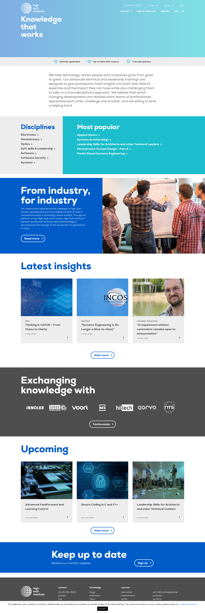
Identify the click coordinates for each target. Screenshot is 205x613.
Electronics (30, 134)
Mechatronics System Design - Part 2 (104, 149)
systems (157, 598)
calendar (165, 11)
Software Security (34, 158)
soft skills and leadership (165, 592)
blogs (92, 592)
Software (28, 153)
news (92, 598)
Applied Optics (88, 135)
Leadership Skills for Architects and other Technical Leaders (119, 144)
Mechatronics (31, 139)
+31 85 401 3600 (132, 5)
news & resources (146, 11)
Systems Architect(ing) (94, 139)
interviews (95, 595)
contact (151, 5)
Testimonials (101, 424)
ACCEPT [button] (102, 609)
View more (101, 355)
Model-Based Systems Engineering (102, 153)
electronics (126, 592)
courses (124, 11)
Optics (26, 144)
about (167, 5)
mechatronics (128, 595)
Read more (31, 238)
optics (124, 598)
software (157, 595)
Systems (28, 162)
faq (176, 11)
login (181, 5)
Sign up (143, 563)
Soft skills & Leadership (38, 148)
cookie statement (188, 604)
